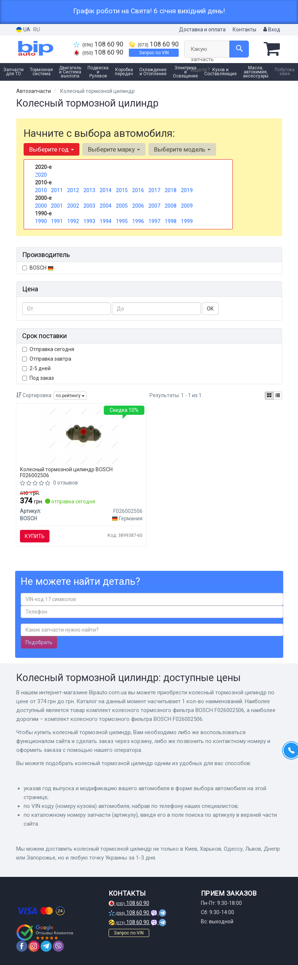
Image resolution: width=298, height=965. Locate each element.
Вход (271, 29)
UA (23, 30)
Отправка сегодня (48, 349)
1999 (187, 221)
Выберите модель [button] (182, 149)
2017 (154, 190)
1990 (41, 221)
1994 (106, 221)
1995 (122, 221)
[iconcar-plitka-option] (269, 396)
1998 (171, 221)
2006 (138, 206)
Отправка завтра (46, 359)
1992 (73, 221)
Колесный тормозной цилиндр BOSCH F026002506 (66, 472)
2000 (41, 206)
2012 (73, 190)
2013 (89, 190)
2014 (106, 190)
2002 (73, 206)
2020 (41, 175)
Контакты (244, 29)
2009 (187, 206)
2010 (41, 190)
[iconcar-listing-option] (277, 396)
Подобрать (38, 642)
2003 (89, 206)
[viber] (58, 946)
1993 (89, 221)
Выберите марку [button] (114, 149)
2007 (154, 206)
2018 (171, 190)
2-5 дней (36, 368)
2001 (57, 206)
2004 (106, 206)
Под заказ (38, 378)
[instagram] (34, 946)
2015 (122, 190)
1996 (138, 221)
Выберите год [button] (51, 149)
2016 (138, 190)
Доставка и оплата (202, 29)
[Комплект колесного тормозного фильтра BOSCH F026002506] (81, 436)
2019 (187, 190)
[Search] (239, 49)
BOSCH (42, 268)
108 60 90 (98, 44)
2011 (57, 190)
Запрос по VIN (154, 52)
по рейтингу (70, 395)
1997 (154, 221)
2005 (122, 206)
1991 (57, 221)
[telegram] (46, 946)
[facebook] (21, 946)
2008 (171, 206)
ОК (210, 309)
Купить (35, 536)
